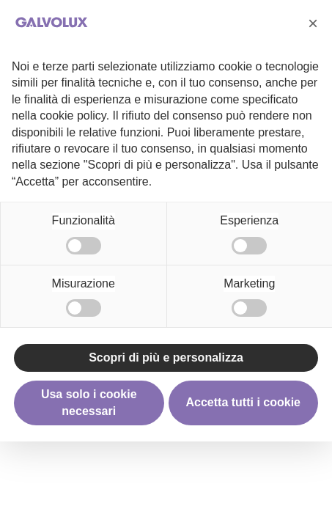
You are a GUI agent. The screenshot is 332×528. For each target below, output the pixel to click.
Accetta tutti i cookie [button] (243, 402)
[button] (313, 23)
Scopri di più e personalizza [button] (166, 357)
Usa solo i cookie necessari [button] (89, 402)
